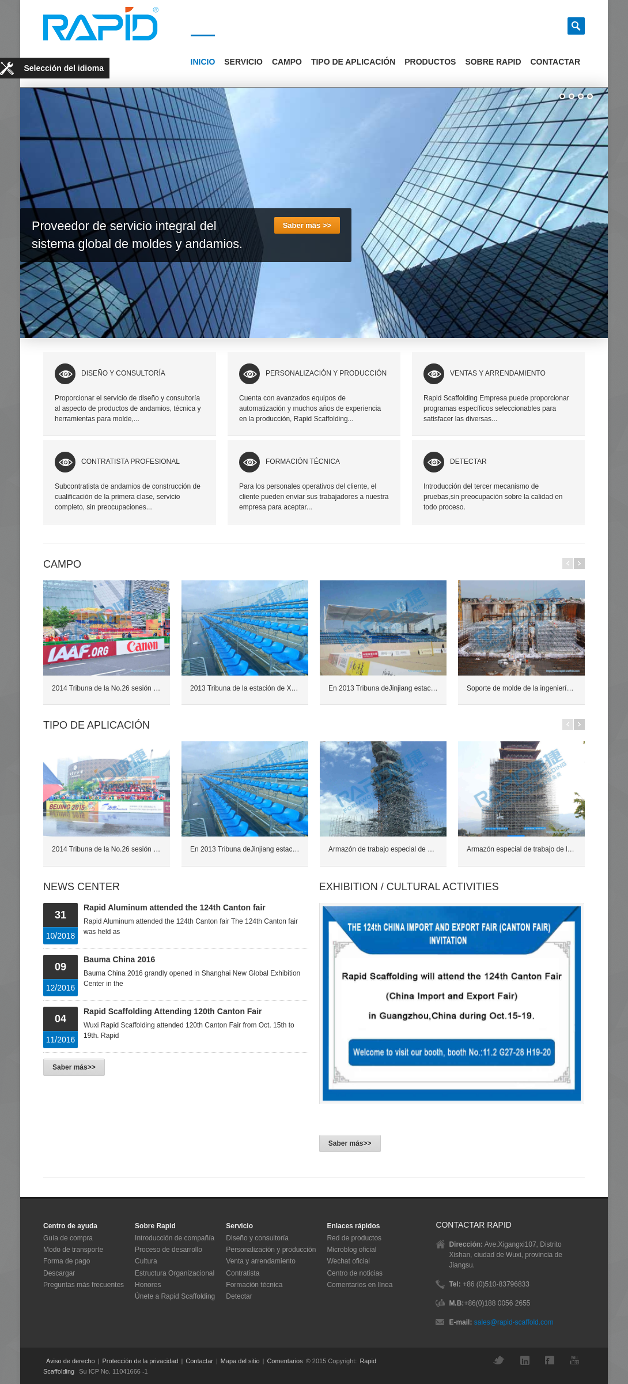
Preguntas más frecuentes (83, 1285)
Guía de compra (68, 1238)
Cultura (146, 1261)
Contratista (242, 1273)
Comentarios (284, 1360)
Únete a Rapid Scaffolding (175, 1296)
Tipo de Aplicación (353, 61)
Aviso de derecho (70, 1360)
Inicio (203, 61)
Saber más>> (74, 1067)
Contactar (555, 61)
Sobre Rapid (493, 61)
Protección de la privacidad (141, 1360)
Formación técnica (254, 1285)
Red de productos (354, 1238)
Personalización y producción (271, 1250)
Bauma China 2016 (119, 959)
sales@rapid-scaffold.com (514, 1322)
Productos (430, 61)
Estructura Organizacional (174, 1273)
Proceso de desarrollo (168, 1250)
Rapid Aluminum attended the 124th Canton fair (175, 907)
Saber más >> (307, 225)
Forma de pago (66, 1261)
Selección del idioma (64, 68)
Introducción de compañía (174, 1238)
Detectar (239, 1296)
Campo (287, 61)
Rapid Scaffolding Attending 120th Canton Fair (173, 1011)
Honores (148, 1285)
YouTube (577, 1360)
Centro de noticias (355, 1273)
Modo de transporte (73, 1250)
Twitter (501, 1360)
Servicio (243, 61)
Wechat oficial (348, 1261)
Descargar (59, 1273)
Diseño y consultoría (257, 1238)
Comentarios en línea (359, 1285)
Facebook (552, 1360)
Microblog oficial (351, 1250)
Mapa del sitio (240, 1360)
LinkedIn (527, 1360)
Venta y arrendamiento (261, 1261)
